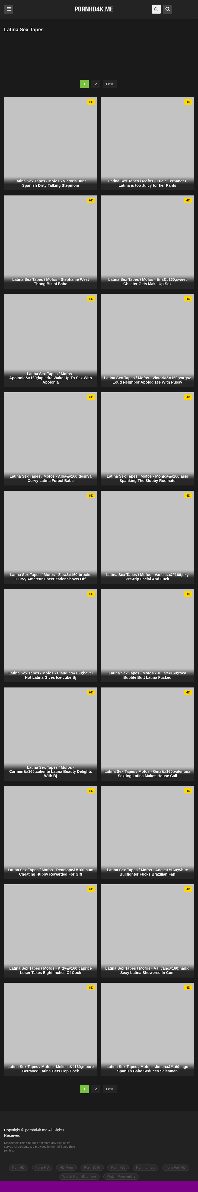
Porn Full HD (175, 1167)
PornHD (18, 1167)
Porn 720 (118, 1167)
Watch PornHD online (79, 1176)
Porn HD (42, 1167)
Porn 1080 (92, 1167)
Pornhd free (145, 1167)
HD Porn (66, 1167)
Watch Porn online (121, 1176)
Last (109, 84)
